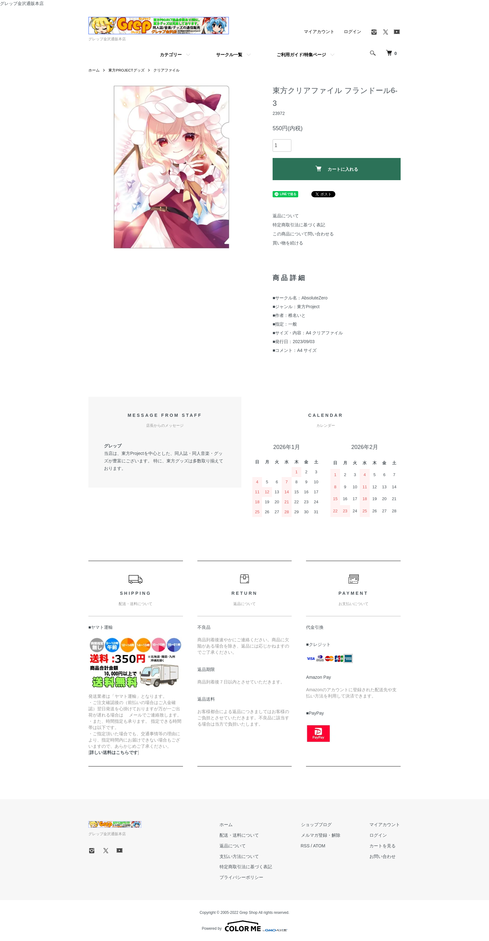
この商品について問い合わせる (303, 233)
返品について (286, 215)
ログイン (352, 31)
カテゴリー (171, 54)
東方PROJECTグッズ (126, 70)
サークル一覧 (229, 54)
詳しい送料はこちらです (114, 752)
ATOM (321, 845)
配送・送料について (241, 835)
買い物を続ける (288, 242)
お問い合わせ (383, 856)
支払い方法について (241, 856)
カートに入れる (336, 169)
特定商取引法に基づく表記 (299, 224)
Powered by (244, 926)
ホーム (94, 70)
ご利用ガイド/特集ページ (301, 54)
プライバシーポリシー (244, 877)
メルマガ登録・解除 (322, 835)
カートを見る (383, 845)
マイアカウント (319, 31)
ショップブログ (318, 824)
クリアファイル (167, 70)
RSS (307, 845)
